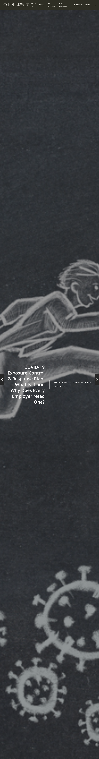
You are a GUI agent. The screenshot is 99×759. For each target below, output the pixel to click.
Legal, (75, 382)
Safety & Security (61, 386)
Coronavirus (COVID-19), (63, 382)
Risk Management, (84, 382)
